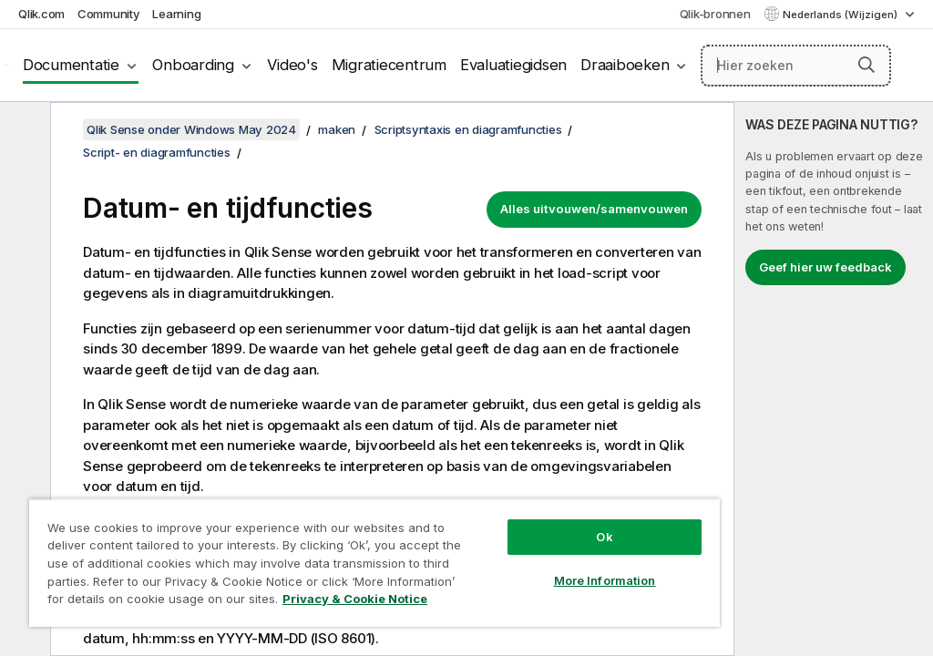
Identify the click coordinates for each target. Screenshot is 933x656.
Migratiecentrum (389, 65)
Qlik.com (41, 13)
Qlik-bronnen (715, 13)
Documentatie (71, 65)
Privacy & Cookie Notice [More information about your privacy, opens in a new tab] (354, 598)
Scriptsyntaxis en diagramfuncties (468, 129)
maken (336, 129)
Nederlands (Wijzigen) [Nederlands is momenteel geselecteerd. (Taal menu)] (841, 14)
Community (108, 13)
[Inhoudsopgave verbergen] (22, 130)
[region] (374, 562)
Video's (292, 65)
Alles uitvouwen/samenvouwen (594, 208)
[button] (866, 65)
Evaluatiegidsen (513, 65)
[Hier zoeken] (795, 65)
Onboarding (193, 65)
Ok (604, 536)
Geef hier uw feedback (825, 267)
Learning (176, 13)
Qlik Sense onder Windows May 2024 (191, 129)
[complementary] (833, 379)
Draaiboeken (624, 65)
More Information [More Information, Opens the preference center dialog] (605, 580)
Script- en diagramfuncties (157, 152)
